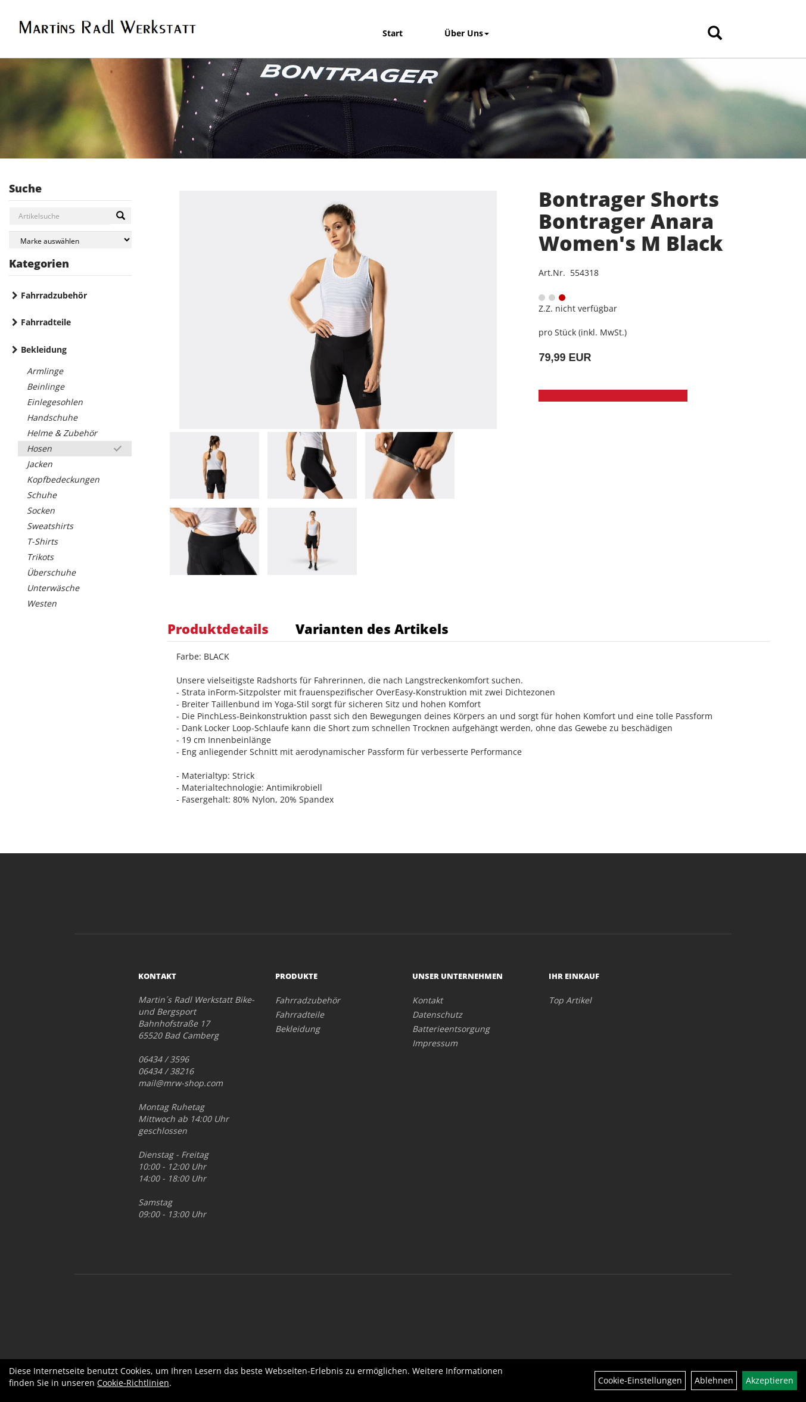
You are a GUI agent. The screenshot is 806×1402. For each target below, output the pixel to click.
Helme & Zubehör (62, 433)
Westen (42, 603)
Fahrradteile (46, 322)
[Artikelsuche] (715, 33)
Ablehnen (714, 1380)
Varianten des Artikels (372, 629)
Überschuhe (51, 572)
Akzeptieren (769, 1380)
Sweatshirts (50, 525)
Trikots (40, 556)
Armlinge (45, 371)
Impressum (435, 1043)
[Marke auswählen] (70, 239)
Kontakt (427, 1000)
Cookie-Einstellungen (640, 1380)
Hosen (39, 448)
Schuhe (42, 495)
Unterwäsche (53, 587)
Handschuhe (52, 417)
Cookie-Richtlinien (133, 1382)
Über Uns (466, 33)
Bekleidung (44, 349)
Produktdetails (218, 629)
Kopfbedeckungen (63, 479)
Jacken (39, 464)
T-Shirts (42, 541)
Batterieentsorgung (451, 1028)
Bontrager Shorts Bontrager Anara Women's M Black (631, 221)
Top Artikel (570, 1000)
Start (392, 33)
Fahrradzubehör (54, 295)
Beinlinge (45, 386)
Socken (41, 510)
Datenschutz (437, 1014)
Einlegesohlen (55, 402)
